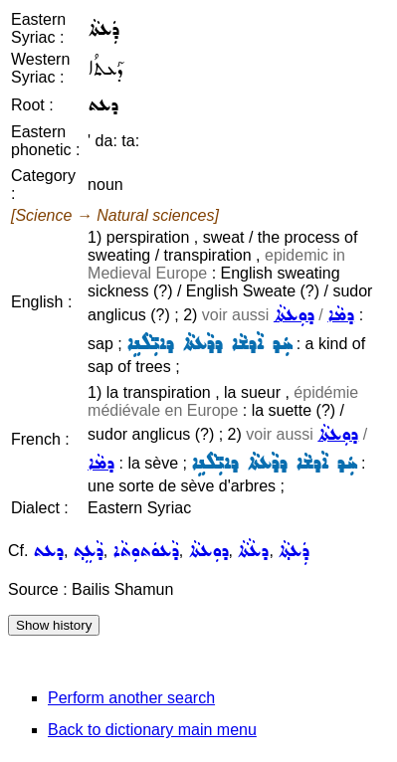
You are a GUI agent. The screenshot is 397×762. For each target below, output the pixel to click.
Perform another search (131, 697)
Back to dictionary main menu (152, 729)
